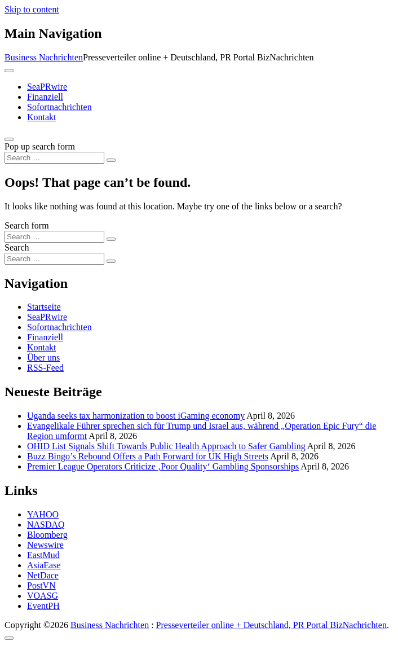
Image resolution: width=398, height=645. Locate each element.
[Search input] (54, 158)
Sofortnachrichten (59, 107)
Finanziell (45, 97)
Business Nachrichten (44, 57)
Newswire (45, 545)
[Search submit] (111, 160)
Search (17, 247)
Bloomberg (47, 534)
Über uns (43, 357)
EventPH (43, 606)
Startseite (44, 306)
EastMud (43, 555)
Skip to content (32, 9)
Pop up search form (40, 146)
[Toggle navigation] (9, 70)
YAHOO (43, 514)
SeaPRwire (47, 86)
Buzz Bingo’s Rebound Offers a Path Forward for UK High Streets (147, 456)
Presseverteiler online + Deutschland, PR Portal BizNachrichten (271, 625)
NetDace (43, 575)
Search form (27, 225)
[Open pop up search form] (9, 139)
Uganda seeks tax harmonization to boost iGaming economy (136, 415)
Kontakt (41, 117)
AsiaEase (44, 565)
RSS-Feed (45, 367)
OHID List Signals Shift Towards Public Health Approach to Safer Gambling (166, 446)
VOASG (42, 595)
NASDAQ (46, 524)
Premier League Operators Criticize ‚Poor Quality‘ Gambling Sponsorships (163, 466)
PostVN (41, 585)
